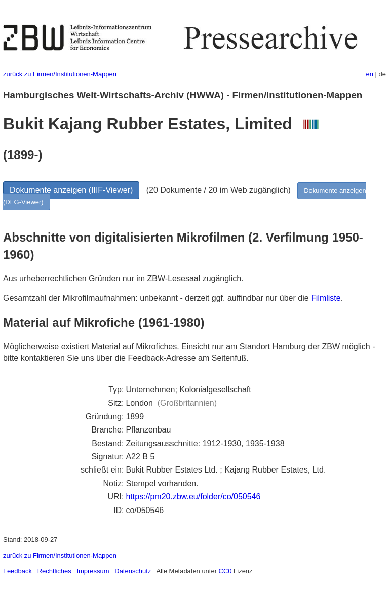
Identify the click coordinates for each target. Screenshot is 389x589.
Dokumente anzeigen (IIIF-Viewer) (71, 190)
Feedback (17, 571)
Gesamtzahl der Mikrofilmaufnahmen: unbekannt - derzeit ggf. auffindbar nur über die (157, 298)
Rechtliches (54, 571)
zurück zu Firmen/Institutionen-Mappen (59, 74)
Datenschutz (132, 571)
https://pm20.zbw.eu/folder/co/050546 (193, 496)
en (369, 74)
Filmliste (326, 298)
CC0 (225, 571)
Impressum (92, 571)
